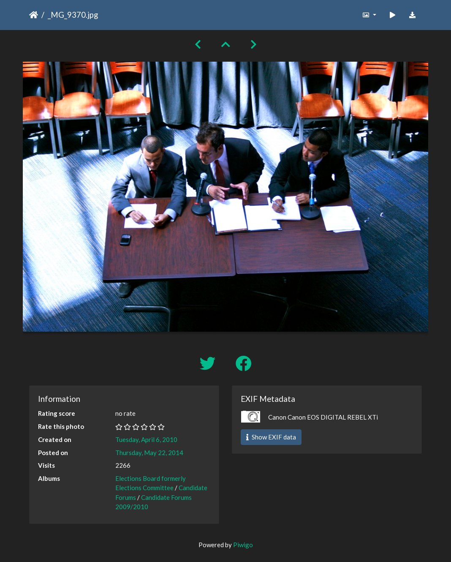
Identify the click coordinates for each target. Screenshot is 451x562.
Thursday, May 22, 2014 (149, 452)
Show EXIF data (271, 437)
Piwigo (243, 544)
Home (33, 15)
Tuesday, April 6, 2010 (146, 439)
